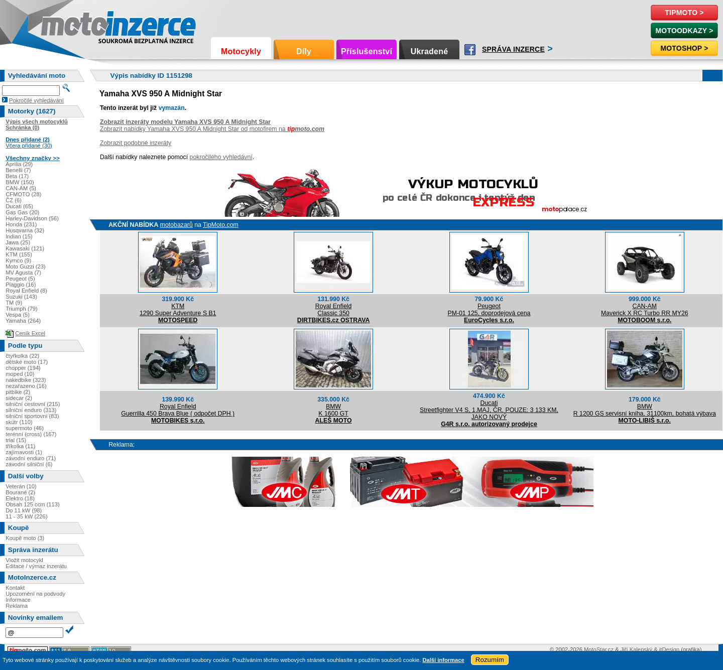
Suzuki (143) (21, 297)
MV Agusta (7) (23, 273)
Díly (303, 51)
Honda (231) (21, 224)
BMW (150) (20, 182)
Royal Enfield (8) (26, 291)
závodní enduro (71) (31, 458)
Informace (18, 600)
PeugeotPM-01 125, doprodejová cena (488, 310)
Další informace (443, 660)
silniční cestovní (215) (33, 404)
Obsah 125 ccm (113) (33, 504)
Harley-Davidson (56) (32, 218)
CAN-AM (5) (21, 188)
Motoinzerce (62, 25)
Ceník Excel (30, 333)
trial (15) (16, 440)
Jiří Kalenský (636, 649)
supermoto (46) (25, 428)
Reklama (17, 606)
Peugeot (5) (20, 279)
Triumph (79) (22, 309)
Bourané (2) (20, 492)
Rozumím (489, 659)
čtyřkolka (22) (22, 356)
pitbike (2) (18, 392)
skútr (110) (19, 422)
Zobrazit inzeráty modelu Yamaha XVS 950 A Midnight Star (185, 121)
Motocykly (241, 51)
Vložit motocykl (24, 560)
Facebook (469, 49)
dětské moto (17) (27, 362)
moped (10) (20, 374)
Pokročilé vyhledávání (36, 100)
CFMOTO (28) (23, 194)
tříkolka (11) (20, 446)
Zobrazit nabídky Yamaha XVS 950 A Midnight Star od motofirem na (212, 128)
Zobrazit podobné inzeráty (135, 143)
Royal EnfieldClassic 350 (333, 310)
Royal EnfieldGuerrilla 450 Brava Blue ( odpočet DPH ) (177, 410)
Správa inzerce (513, 49)
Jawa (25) (18, 242)
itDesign (669, 649)
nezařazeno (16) (26, 386)
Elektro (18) (20, 498)
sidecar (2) (19, 398)
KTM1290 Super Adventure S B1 (178, 310)
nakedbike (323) (26, 380)
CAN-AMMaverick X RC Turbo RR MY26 (644, 310)
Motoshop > (684, 48)
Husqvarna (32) (25, 230)
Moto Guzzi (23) (26, 266)
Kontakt (15, 588)
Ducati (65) (19, 206)
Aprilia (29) (19, 164)
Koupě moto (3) (25, 538)
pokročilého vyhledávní (221, 157)
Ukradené (429, 51)
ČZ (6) (14, 200)
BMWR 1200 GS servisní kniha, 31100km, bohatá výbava (644, 410)
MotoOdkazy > (684, 31)
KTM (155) (19, 254)
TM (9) (14, 303)
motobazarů (176, 224)
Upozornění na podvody (35, 594)
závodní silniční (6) (29, 464)
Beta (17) (17, 176)
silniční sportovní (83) (32, 416)
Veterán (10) (21, 486)
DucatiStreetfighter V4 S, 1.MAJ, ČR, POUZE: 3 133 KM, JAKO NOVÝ (489, 410)
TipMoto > (684, 13)
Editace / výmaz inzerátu (36, 566)
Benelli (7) (18, 170)
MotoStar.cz (599, 649)
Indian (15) (19, 236)
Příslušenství (366, 51)
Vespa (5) (18, 315)
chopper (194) (23, 368)
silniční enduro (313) (31, 410)
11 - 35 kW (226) (26, 516)
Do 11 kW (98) (24, 510)
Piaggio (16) (21, 285)
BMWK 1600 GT (333, 410)
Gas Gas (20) (22, 212)
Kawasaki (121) (25, 248)
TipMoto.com (220, 224)
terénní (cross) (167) (31, 434)
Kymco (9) (18, 260)
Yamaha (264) (23, 321)
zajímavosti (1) (24, 452)
